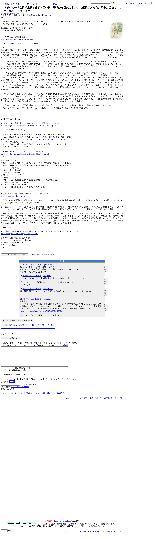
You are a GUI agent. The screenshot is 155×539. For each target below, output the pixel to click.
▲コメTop (130, 3)
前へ (152, 3)
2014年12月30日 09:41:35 (32, 289)
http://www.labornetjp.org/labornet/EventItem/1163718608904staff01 (25, 154)
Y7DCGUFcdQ (48, 289)
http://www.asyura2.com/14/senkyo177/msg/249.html (12, 13)
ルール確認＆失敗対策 (20, 391)
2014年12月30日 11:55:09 (32, 299)
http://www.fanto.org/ (46, 139)
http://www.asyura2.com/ (63, 525)
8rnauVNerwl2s (47, 15)
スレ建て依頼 (39, 397)
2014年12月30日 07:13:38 (32, 264)
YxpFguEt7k (47, 276)
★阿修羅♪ (5, 4)
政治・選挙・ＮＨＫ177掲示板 (101, 402)
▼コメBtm (139, 3)
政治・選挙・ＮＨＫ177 (20, 4)
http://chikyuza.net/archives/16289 (13, 196)
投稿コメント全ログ (8, 397)
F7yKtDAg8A (47, 264)
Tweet (3, 17)
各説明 (65, 345)
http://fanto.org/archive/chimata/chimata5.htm (17, 39)
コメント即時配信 (25, 397)
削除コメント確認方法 (55, 397)
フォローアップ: (7, 334)
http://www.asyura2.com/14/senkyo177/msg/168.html (19, 234)
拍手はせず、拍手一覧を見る (43, 254)
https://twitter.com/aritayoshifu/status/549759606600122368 (41, 311)
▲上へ (68, 402)
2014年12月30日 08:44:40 (32, 276)
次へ (147, 3)
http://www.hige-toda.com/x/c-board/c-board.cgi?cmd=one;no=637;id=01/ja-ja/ (28, 126)
